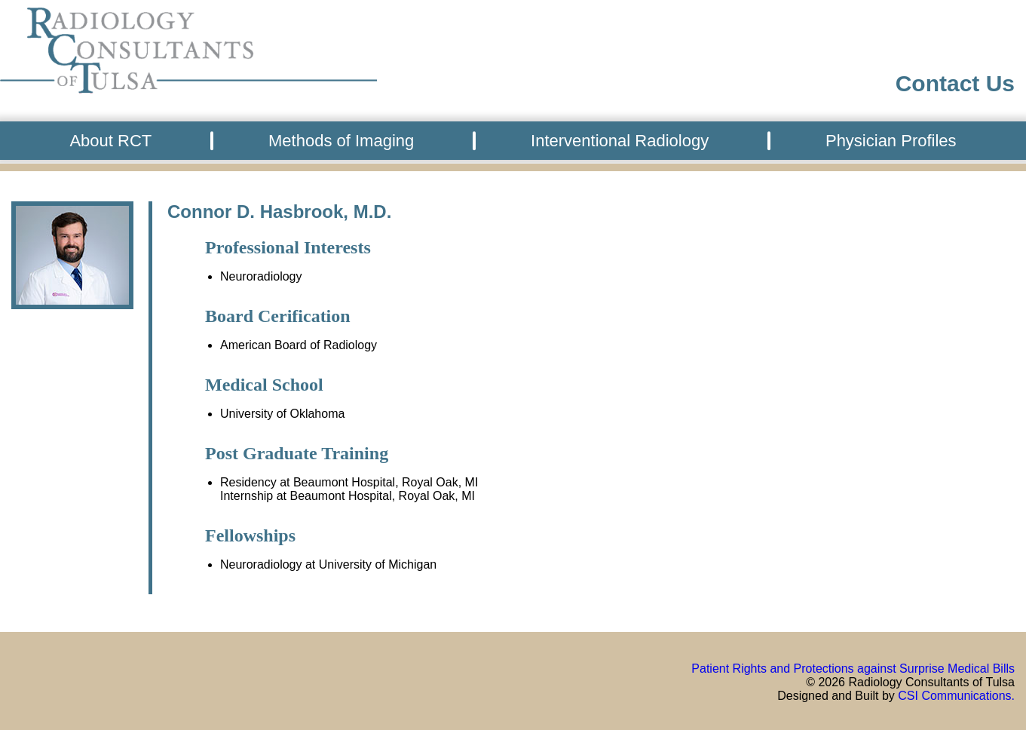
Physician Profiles (891, 140)
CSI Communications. (956, 695)
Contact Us (955, 83)
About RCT (110, 140)
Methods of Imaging (341, 140)
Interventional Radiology (620, 140)
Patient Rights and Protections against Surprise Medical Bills (853, 668)
